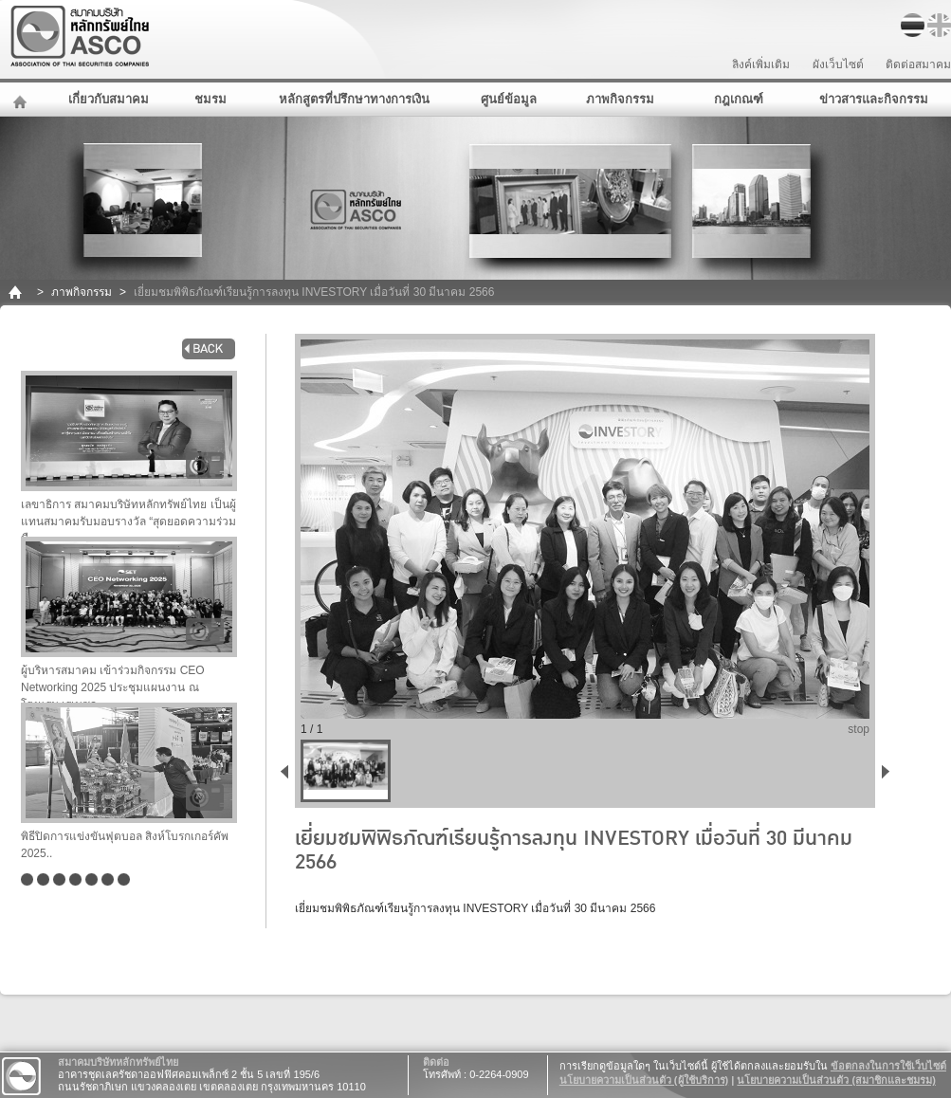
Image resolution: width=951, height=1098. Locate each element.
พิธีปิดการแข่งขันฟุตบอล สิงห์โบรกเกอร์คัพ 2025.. (129, 781)
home (16, 292)
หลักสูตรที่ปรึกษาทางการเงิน (354, 99)
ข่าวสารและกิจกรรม (873, 99)
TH (912, 25)
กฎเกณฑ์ (738, 99)
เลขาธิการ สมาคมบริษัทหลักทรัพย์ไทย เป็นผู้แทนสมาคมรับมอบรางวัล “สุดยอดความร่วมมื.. (129, 454)
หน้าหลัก (22, 99)
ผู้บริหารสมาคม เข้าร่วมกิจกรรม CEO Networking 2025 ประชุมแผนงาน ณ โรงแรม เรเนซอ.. (129, 620)
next (889, 770)
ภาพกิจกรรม (620, 99)
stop (858, 729)
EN (939, 25)
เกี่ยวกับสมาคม (108, 99)
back (208, 349)
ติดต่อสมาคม (918, 64)
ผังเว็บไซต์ (838, 64)
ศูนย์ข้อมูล (509, 99)
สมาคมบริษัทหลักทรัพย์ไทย (129, 36)
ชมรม (210, 99)
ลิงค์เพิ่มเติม (761, 64)
